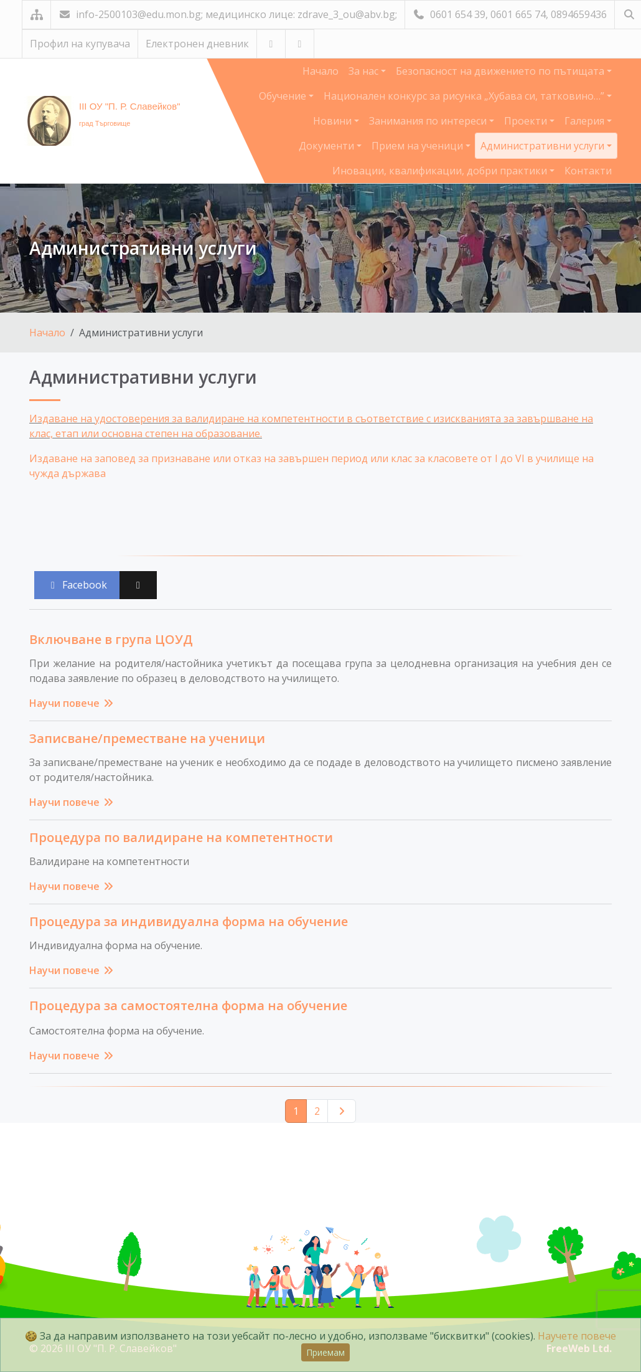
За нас (365, 71)
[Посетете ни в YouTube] (271, 44)
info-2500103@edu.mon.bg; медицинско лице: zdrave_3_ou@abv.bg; (227, 14)
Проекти (527, 121)
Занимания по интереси (429, 121)
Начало (320, 71)
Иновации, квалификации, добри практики (441, 170)
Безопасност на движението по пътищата (501, 71)
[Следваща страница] (341, 1111)
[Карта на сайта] (36, 15)
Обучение (284, 96)
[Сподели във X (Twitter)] (138, 585)
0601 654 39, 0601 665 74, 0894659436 (510, 14)
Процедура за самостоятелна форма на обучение (188, 1005)
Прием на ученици (419, 146)
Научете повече (577, 1336)
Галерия (585, 121)
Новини (333, 121)
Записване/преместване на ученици (147, 738)
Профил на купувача (80, 43)
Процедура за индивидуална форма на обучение (188, 921)
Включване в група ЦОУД (111, 639)
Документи (328, 146)
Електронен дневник (197, 43)
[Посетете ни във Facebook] (300, 44)
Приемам (325, 1352)
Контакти (588, 170)
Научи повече (72, 703)
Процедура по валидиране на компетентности (181, 837)
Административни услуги (543, 146)
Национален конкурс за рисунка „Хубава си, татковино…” (465, 96)
